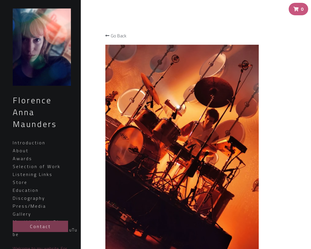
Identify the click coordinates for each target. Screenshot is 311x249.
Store (20, 182)
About (21, 150)
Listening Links (33, 174)
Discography (29, 198)
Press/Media (29, 206)
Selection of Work (36, 166)
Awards (22, 158)
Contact (40, 226)
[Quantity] (267, 123)
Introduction (29, 142)
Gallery (22, 214)
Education (26, 190)
